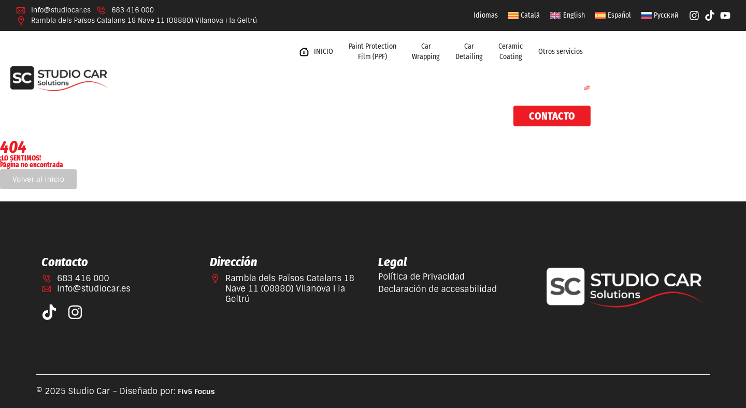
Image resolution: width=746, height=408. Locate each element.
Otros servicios (560, 51)
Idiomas (486, 15)
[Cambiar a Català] (524, 15)
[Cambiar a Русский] (660, 15)
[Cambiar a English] (567, 15)
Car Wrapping (426, 51)
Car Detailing (469, 51)
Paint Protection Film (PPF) (372, 51)
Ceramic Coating (510, 51)
